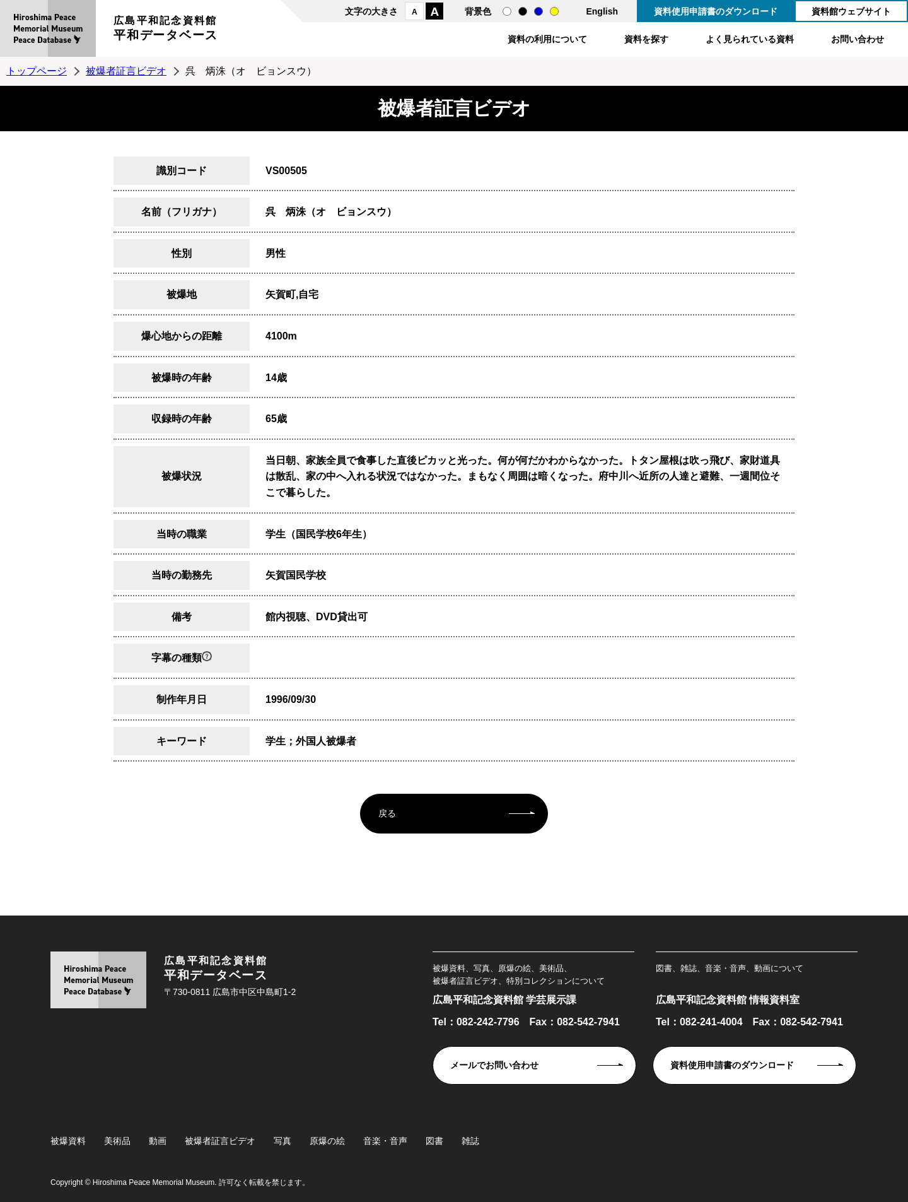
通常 (507, 11)
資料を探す (646, 39)
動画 (157, 1141)
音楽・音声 (385, 1141)
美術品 (117, 1141)
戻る (387, 813)
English (602, 11)
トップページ (36, 71)
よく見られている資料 (750, 39)
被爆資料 (68, 1141)
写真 (282, 1141)
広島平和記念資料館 (166, 30)
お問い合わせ (857, 39)
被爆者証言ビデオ (126, 71)
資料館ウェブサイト (851, 11)
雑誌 (470, 1141)
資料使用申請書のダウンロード (715, 11)
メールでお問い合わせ (494, 1065)
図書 (434, 1141)
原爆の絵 (327, 1141)
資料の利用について (547, 39)
